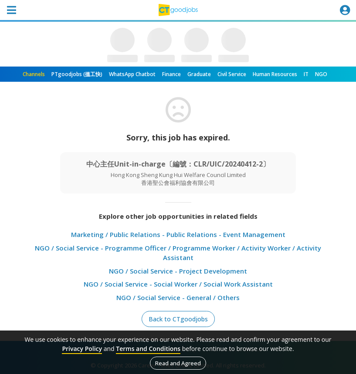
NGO (321, 74)
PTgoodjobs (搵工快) (76, 74)
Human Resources (275, 74)
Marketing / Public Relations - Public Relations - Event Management (178, 234)
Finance (171, 74)
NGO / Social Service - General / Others (178, 297)
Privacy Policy (82, 348)
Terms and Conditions (148, 348)
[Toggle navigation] (11, 10)
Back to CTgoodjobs (178, 319)
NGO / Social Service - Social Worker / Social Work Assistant (178, 284)
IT (306, 74)
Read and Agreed (178, 363)
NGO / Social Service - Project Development (178, 271)
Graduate (199, 74)
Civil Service (231, 74)
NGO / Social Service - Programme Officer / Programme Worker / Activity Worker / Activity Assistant (178, 253)
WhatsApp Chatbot (132, 74)
